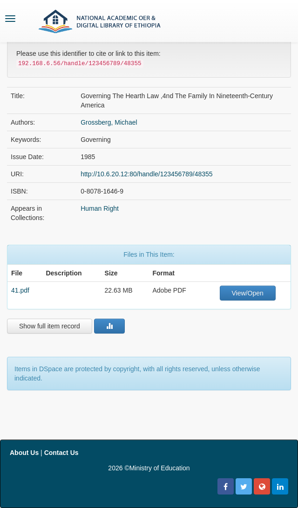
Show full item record (49, 326)
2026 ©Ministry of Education (149, 468)
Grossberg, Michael (109, 122)
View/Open (248, 293)
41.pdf (20, 290)
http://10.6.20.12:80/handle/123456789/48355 (146, 174)
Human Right (100, 208)
